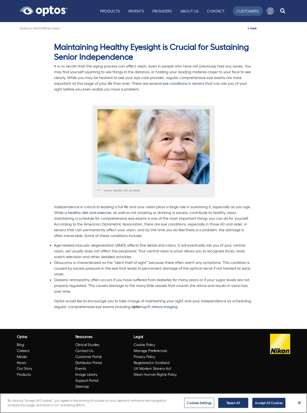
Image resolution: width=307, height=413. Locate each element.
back (252, 28)
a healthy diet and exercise (88, 212)
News (21, 362)
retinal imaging (164, 306)
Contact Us (84, 350)
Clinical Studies (87, 344)
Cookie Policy (144, 344)
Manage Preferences (150, 350)
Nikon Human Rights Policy (155, 374)
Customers (247, 11)
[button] (270, 11)
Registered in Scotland (152, 362)
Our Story (24, 368)
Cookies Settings (199, 403)
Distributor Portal (88, 362)
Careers (23, 350)
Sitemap (82, 386)
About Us (189, 11)
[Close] (299, 402)
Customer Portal (88, 356)
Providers (162, 11)
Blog (20, 344)
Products (110, 11)
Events (80, 368)
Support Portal (86, 380)
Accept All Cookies (269, 403)
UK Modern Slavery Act (152, 368)
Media (22, 356)
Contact (215, 11)
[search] (282, 11)
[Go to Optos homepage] (44, 10)
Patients (136, 11)
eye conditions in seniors (183, 83)
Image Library (86, 374)
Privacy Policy (144, 356)
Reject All (233, 403)
